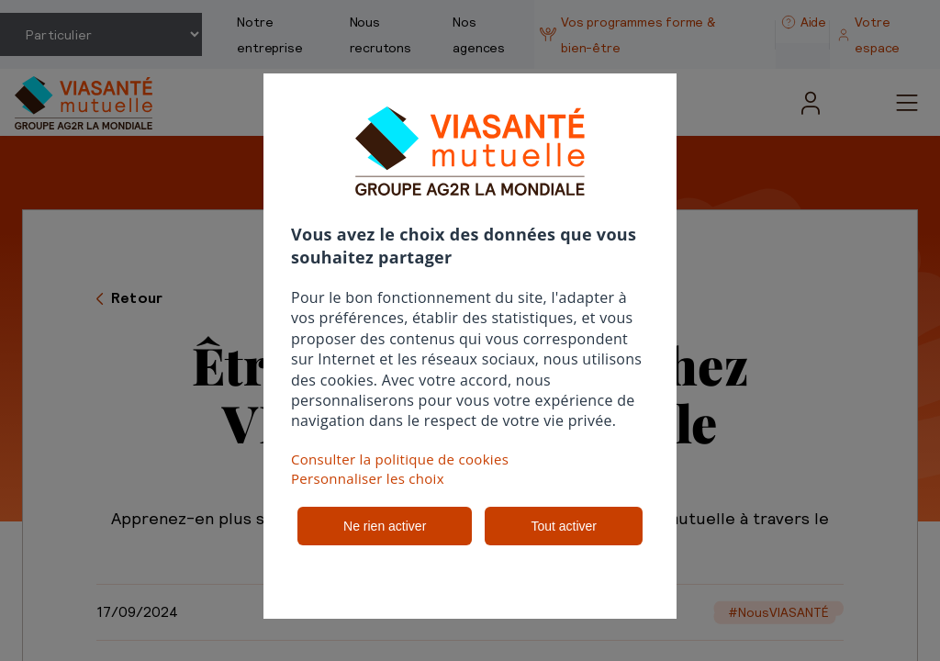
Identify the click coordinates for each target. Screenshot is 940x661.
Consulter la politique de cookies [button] (400, 459)
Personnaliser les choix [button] (367, 478)
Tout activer (564, 526)
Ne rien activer (384, 526)
